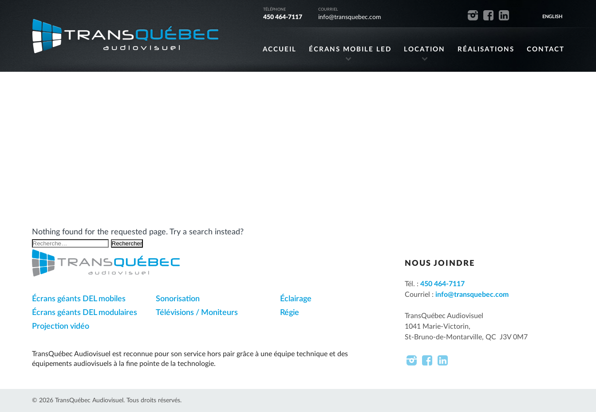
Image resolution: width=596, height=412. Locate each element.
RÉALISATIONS (486, 49)
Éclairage (296, 299)
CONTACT (545, 49)
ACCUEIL (279, 49)
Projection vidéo (60, 326)
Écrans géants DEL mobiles (79, 299)
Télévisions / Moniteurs (197, 313)
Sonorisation (178, 299)
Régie (289, 313)
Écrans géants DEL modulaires (84, 313)
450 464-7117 (282, 17)
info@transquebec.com (349, 17)
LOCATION (424, 49)
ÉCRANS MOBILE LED (350, 49)
